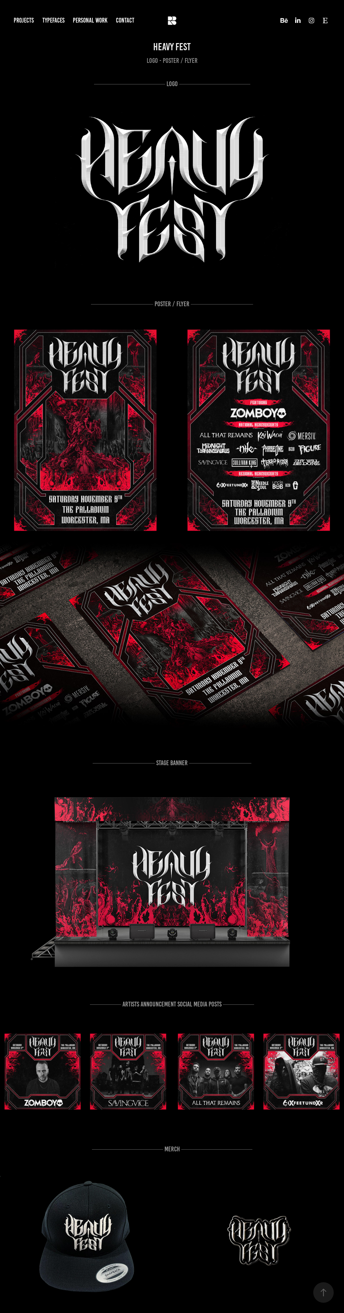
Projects (24, 20)
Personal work (90, 20)
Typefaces (53, 20)
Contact (125, 20)
